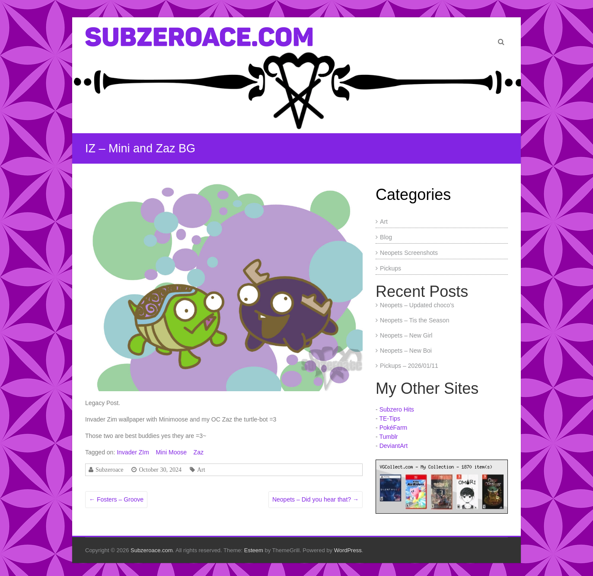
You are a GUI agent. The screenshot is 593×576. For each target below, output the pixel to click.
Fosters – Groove (116, 499)
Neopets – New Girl (406, 335)
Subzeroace (110, 470)
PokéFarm (393, 427)
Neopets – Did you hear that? (315, 499)
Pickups (390, 268)
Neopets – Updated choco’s (417, 305)
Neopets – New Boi (406, 350)
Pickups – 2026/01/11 (409, 365)
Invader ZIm (133, 452)
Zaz (199, 452)
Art (201, 470)
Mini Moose (171, 452)
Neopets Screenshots (409, 252)
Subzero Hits (396, 409)
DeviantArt (393, 445)
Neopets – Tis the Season (414, 320)
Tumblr (388, 436)
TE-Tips (389, 418)
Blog (386, 237)
